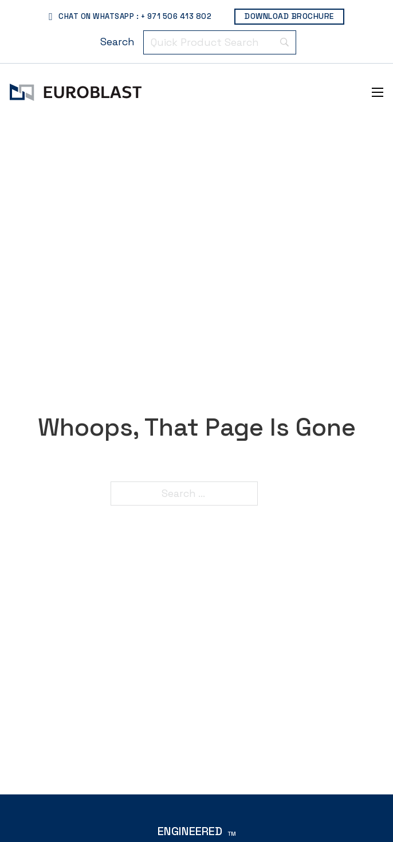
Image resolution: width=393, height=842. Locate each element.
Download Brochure (289, 16)
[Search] (117, 42)
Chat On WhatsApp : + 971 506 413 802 (130, 16)
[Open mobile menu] (377, 92)
